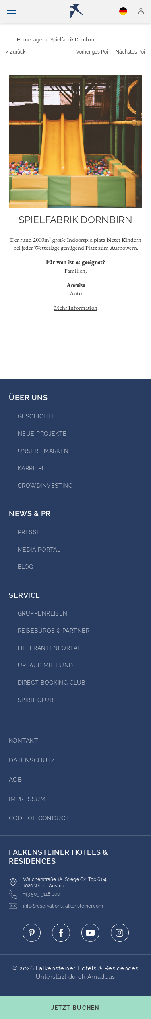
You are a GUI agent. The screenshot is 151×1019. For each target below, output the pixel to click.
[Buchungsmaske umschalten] (75, 1007)
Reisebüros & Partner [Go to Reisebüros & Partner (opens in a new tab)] (53, 631)
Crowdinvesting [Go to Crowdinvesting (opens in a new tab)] (45, 485)
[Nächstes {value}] (130, 52)
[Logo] (79, 11)
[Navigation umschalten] (11, 11)
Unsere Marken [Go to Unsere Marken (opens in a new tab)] (43, 451)
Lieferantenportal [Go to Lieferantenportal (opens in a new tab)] (49, 648)
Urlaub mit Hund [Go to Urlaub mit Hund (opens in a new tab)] (45, 665)
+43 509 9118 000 (34, 894)
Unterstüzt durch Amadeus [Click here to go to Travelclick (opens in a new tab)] (75, 976)
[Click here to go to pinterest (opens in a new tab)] (32, 933)
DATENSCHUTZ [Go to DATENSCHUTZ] (32, 760)
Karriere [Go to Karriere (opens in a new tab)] (32, 468)
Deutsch (123, 11)
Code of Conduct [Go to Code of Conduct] (39, 818)
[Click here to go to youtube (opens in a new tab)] (90, 933)
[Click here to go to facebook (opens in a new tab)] (61, 933)
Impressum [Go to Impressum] (27, 799)
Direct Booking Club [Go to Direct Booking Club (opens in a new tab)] (51, 682)
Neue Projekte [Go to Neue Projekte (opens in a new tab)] (42, 433)
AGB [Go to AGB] (15, 779)
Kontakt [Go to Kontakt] (23, 740)
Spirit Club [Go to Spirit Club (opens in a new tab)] (35, 700)
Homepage (29, 40)
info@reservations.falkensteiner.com (56, 906)
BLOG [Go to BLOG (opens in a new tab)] (25, 567)
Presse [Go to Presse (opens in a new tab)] (29, 532)
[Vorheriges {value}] (92, 52)
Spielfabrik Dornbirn (72, 40)
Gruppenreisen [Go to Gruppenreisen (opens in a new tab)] (43, 613)
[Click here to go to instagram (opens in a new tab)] (120, 933)
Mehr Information (75, 307)
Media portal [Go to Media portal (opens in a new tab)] (39, 549)
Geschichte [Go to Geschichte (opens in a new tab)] (37, 416)
